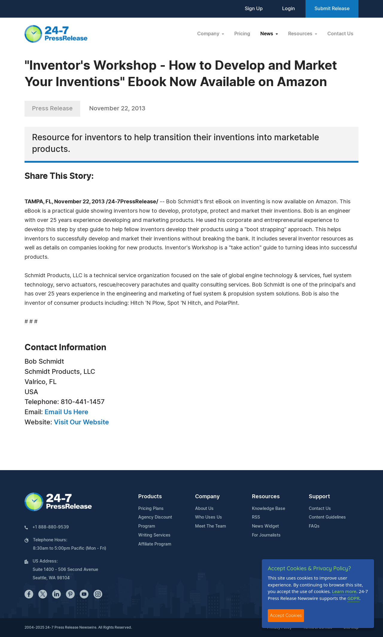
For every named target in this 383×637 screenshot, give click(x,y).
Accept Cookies (286, 615)
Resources (266, 496)
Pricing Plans (151, 509)
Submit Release (331, 8)
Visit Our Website (81, 422)
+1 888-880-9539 (50, 527)
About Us (204, 509)
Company (207, 496)
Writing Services (154, 535)
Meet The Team (210, 526)
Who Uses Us (208, 517)
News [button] (267, 33)
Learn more (344, 591)
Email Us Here (66, 412)
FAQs (314, 526)
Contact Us (340, 33)
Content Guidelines (327, 517)
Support (319, 496)
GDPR (353, 598)
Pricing (242, 33)
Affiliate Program (154, 544)
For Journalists (266, 535)
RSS (256, 517)
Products (150, 496)
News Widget (265, 526)
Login (288, 8)
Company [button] (209, 33)
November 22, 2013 (117, 109)
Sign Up (254, 8)
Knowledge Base (268, 509)
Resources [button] (301, 33)
